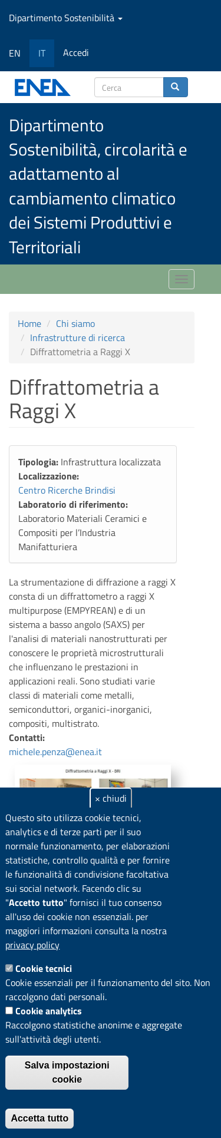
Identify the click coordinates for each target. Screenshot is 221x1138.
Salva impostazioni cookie (67, 1072)
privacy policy (32, 945)
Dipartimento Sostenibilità (66, 18)
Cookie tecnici (43, 968)
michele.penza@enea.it (55, 752)
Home (29, 323)
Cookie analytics (48, 1011)
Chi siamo (75, 323)
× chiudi (111, 798)
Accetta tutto (39, 1118)
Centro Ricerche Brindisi (67, 490)
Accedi (76, 52)
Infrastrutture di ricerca (77, 337)
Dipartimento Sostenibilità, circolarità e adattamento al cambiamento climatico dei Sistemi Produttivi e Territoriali (98, 186)
